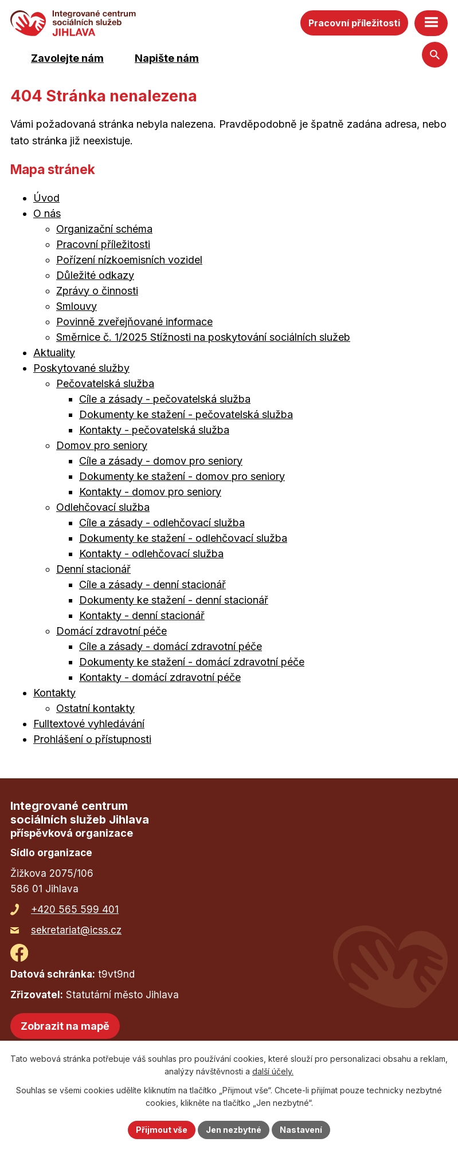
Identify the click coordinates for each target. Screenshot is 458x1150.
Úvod (46, 198)
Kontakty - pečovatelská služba (154, 430)
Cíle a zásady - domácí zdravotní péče (170, 646)
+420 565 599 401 (75, 909)
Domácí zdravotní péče (111, 631)
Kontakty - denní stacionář (142, 615)
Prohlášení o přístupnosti (92, 739)
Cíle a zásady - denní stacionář (152, 584)
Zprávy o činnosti (97, 291)
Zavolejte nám (67, 58)
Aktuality (54, 352)
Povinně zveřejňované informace (134, 322)
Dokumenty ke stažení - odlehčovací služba (183, 538)
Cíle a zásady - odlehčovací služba (162, 523)
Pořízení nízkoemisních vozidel (129, 260)
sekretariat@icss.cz (76, 930)
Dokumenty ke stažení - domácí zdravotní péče (191, 662)
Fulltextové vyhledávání (88, 724)
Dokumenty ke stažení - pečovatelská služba (186, 414)
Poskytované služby (81, 368)
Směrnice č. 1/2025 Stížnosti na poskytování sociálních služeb (203, 337)
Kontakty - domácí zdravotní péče (160, 677)
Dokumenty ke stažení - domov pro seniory (182, 476)
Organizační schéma (104, 229)
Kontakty (54, 693)
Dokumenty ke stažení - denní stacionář (173, 600)
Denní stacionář (93, 569)
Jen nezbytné (233, 1130)
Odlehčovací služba (103, 507)
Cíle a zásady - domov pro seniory (160, 461)
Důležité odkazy (95, 275)
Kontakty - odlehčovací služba (151, 554)
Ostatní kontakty (95, 708)
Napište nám (167, 58)
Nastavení (301, 1130)
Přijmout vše (161, 1130)
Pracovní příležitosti (354, 23)
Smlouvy (76, 306)
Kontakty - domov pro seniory (150, 492)
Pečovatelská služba (105, 383)
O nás (47, 213)
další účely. (272, 1072)
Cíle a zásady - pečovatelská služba (164, 399)
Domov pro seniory (101, 445)
